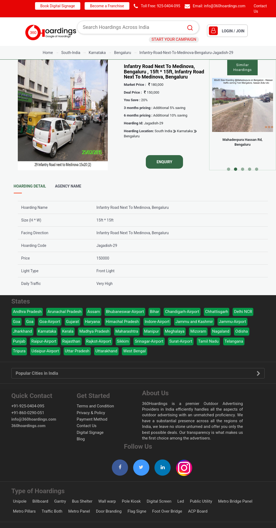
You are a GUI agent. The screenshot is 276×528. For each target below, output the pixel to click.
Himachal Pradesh (122, 321)
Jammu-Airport (232, 321)
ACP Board (198, 511)
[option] (63, 115)
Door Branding (109, 511)
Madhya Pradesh (94, 331)
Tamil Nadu (208, 341)
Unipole (19, 501)
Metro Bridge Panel (235, 501)
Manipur (151, 331)
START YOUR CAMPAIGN (173, 39)
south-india (70, 52)
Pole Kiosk (131, 501)
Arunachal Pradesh (64, 311)
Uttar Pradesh (77, 351)
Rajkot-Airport (98, 341)
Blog (81, 439)
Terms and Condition (95, 406)
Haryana (92, 321)
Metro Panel (79, 511)
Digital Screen (159, 501)
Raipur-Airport (43, 341)
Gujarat (72, 321)
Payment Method (92, 419)
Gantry (60, 501)
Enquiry (164, 162)
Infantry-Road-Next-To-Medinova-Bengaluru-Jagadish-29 (186, 52)
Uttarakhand (106, 351)
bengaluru (122, 52)
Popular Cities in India (138, 373)
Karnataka (184, 131)
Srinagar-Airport (149, 341)
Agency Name (68, 186)
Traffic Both (52, 511)
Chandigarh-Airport (182, 311)
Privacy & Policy (91, 412)
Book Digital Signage (57, 6)
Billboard (40, 501)
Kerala (67, 331)
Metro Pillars (24, 511)
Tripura (19, 351)
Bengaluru (132, 136)
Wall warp (107, 501)
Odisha (241, 331)
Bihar (154, 311)
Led (180, 501)
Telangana (234, 341)
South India (163, 131)
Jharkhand (22, 331)
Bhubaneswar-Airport (125, 311)
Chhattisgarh (216, 311)
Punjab (19, 341)
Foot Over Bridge (167, 511)
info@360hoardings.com (225, 6)
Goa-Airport (49, 321)
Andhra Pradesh (27, 311)
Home (48, 52)
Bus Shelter (82, 501)
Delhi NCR (243, 311)
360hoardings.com (28, 425)
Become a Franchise (107, 6)
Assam (93, 311)
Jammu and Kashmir (194, 321)
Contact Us (87, 425)
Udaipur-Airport (45, 351)
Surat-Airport (180, 341)
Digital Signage (90, 432)
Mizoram (198, 331)
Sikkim (123, 341)
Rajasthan (71, 341)
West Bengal (134, 351)
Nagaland (220, 331)
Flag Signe (136, 511)
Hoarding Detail (30, 186)
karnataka (97, 52)
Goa (16, 321)
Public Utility (201, 501)
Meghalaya (175, 331)
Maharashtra (126, 331)
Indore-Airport (157, 321)
